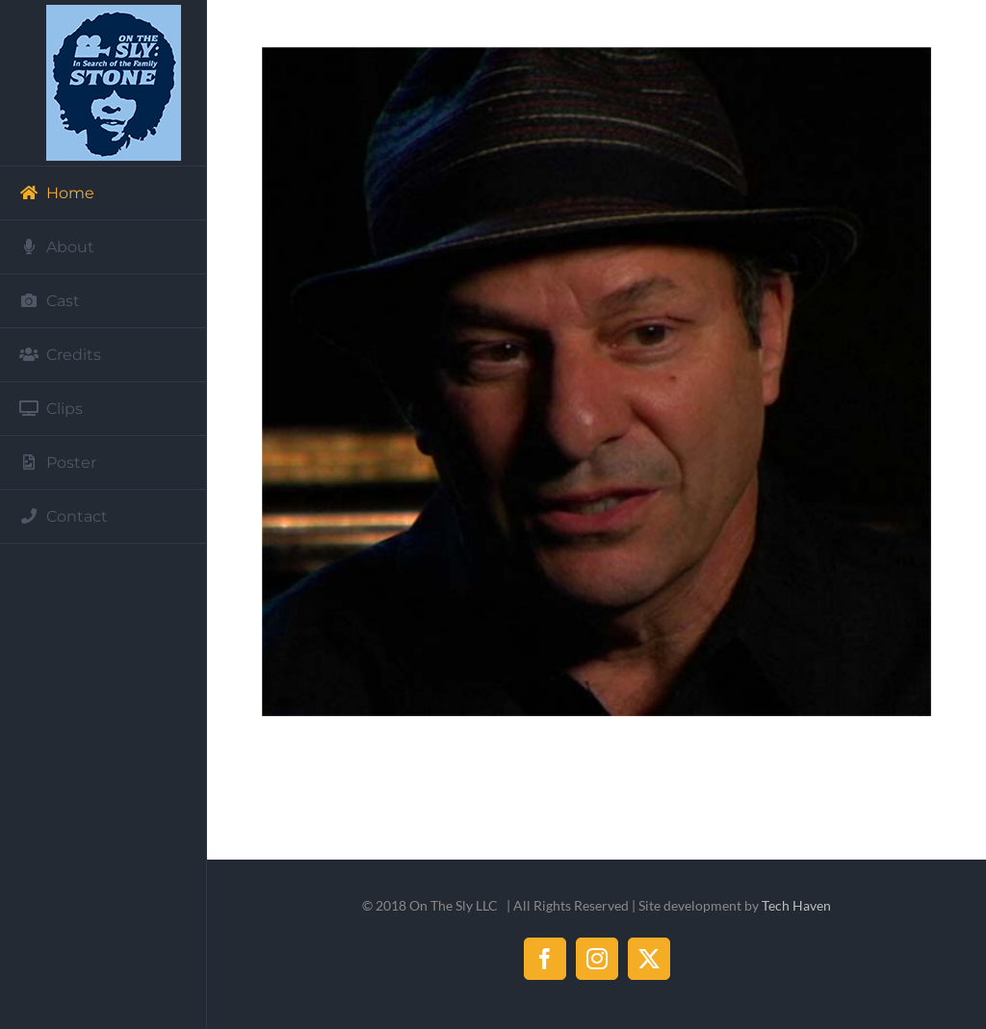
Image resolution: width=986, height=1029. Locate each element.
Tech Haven (796, 905)
